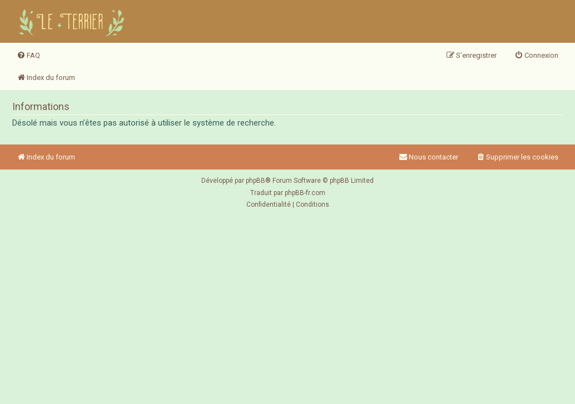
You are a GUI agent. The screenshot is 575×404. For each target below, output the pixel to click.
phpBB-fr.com (305, 193)
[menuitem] (28, 55)
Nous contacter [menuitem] (428, 157)
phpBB (255, 180)
